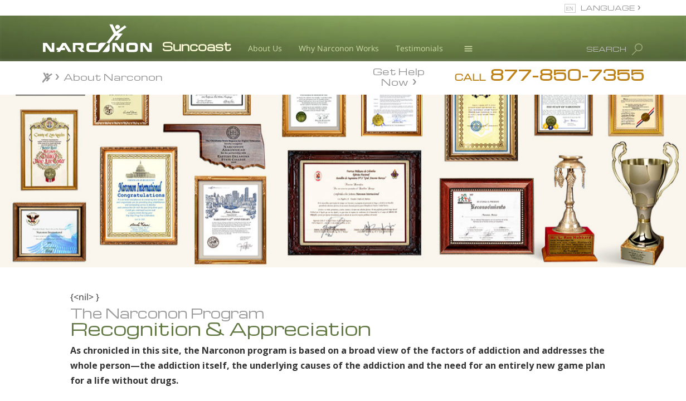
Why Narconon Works (339, 48)
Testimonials (419, 48)
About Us (265, 48)
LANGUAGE (608, 7)
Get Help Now (399, 76)
